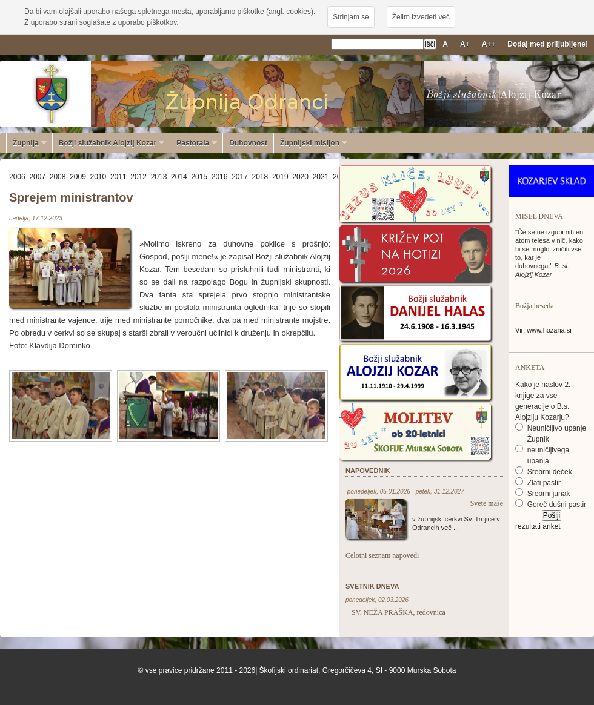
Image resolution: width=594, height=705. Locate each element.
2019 (280, 177)
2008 (58, 177)
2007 (37, 177)
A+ (465, 44)
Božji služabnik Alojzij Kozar (109, 143)
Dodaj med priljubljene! (547, 44)
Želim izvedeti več (421, 17)
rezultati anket (538, 526)
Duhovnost (248, 143)
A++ (489, 44)
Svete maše (486, 503)
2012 (138, 177)
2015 (199, 177)
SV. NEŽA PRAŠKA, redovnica (399, 612)
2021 (321, 177)
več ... (450, 527)
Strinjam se (351, 17)
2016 (220, 177)
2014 (179, 177)
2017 (240, 177)
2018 (260, 177)
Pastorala (193, 143)
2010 (98, 177)
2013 (159, 177)
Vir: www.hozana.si (543, 330)
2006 (17, 177)
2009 (78, 177)
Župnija (27, 143)
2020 (300, 177)
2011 (118, 177)
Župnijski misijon (310, 143)
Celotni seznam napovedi (382, 555)
